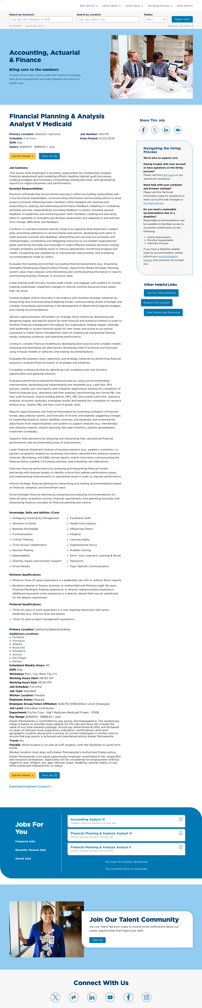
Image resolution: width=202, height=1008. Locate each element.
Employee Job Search (179, 26)
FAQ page (168, 175)
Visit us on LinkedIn (91, 993)
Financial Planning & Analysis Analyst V (101, 843)
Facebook (143, 130)
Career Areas (132, 5)
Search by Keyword (21, 14)
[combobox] (108, 19)
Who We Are (87, 5)
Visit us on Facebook (128, 993)
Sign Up (97, 935)
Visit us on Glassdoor (73, 993)
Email (178, 130)
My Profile (14, 26)
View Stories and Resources (163, 312)
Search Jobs (182, 19)
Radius (148, 14)
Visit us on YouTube (110, 993)
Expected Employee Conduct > (30, 782)
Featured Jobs (25, 837)
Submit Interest (21, 156)
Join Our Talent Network (161, 292)
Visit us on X (55, 993)
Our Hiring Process (158, 5)
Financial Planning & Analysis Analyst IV (101, 829)
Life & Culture (110, 5)
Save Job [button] (47, 156)
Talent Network (185, 5)
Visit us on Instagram (146, 993)
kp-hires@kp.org (153, 203)
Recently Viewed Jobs (30, 845)
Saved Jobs (33, 26)
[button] (181, 815)
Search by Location (89, 14)
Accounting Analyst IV (88, 815)
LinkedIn (166, 130)
